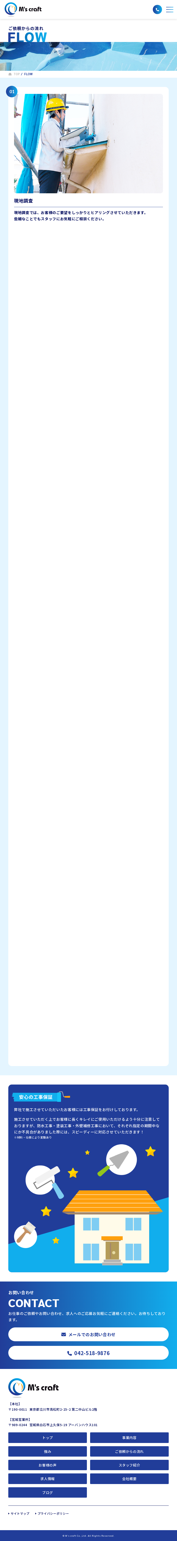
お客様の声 (47, 1465)
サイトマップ (20, 1513)
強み (47, 1451)
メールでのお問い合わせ (88, 1334)
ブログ (47, 1492)
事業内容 (129, 1437)
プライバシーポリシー (53, 1513)
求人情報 (47, 1478)
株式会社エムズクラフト (23, 9)
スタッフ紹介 (129, 1465)
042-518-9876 (88, 1352)
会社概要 (129, 1478)
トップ (47, 1437)
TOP (14, 74)
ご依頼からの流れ (129, 1451)
